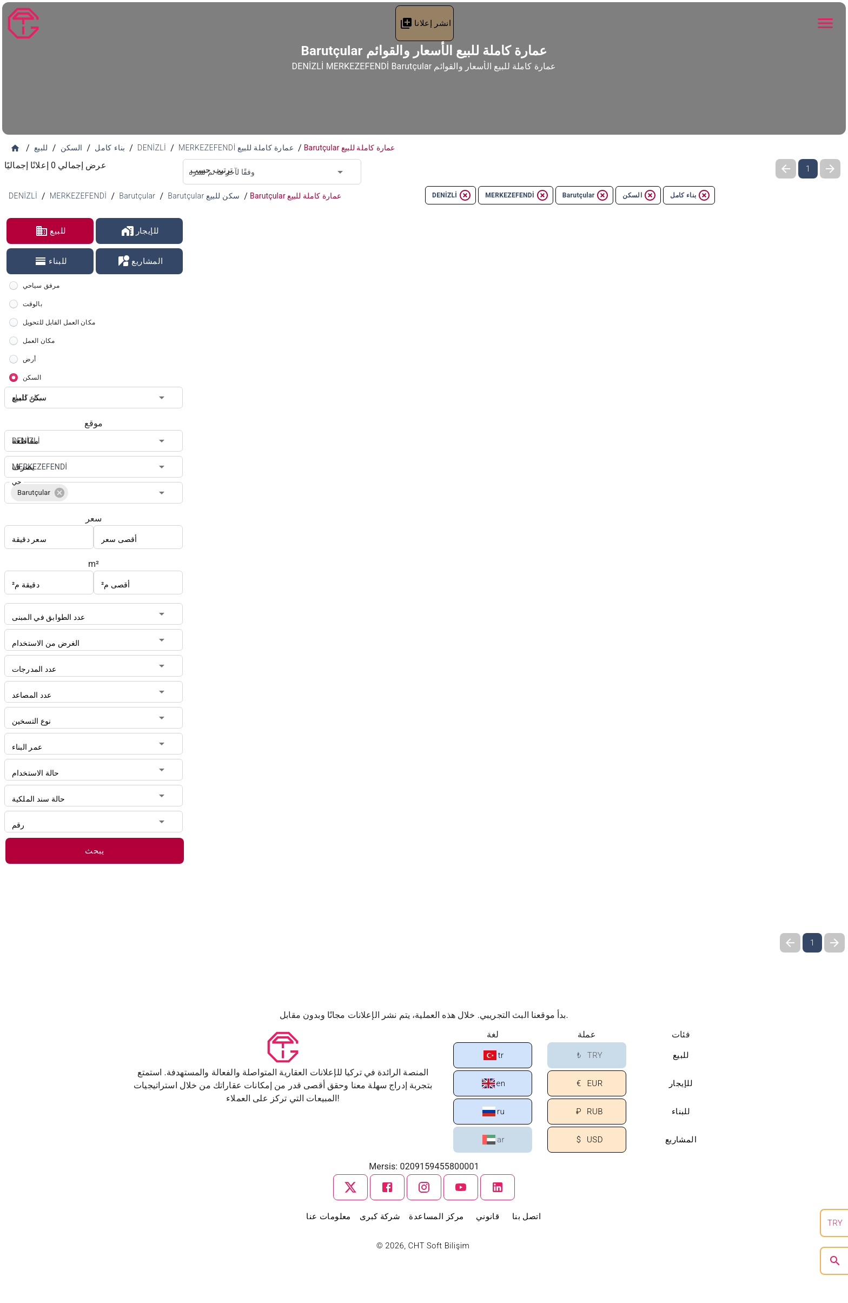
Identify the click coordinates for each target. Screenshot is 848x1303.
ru (493, 1111)
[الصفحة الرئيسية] (15, 148)
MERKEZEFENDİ (517, 195)
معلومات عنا (328, 1216)
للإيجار (140, 230)
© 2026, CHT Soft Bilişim (424, 1246)
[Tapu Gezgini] (23, 23)
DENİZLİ (452, 195)
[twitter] (350, 1187)
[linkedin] (497, 1187)
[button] (39, 492)
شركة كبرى (380, 1216)
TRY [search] (835, 1223)
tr (493, 1055)
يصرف (21, 456)
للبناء (51, 261)
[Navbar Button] (825, 23)
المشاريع (140, 261)
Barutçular (586, 195)
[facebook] (387, 1187)
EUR (587, 1083)
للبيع (50, 230)
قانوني (488, 1216)
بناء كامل (690, 195)
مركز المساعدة (436, 1216)
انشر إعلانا (425, 23)
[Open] (340, 172)
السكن (639, 195)
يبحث (94, 851)
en (494, 1083)
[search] (835, 1261)
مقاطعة (23, 430)
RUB (587, 1112)
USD (587, 1140)
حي (16, 482)
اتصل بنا (526, 1216)
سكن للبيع (25, 387)
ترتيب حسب (207, 159)
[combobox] (272, 171)
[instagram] (424, 1187)
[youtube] (460, 1187)
